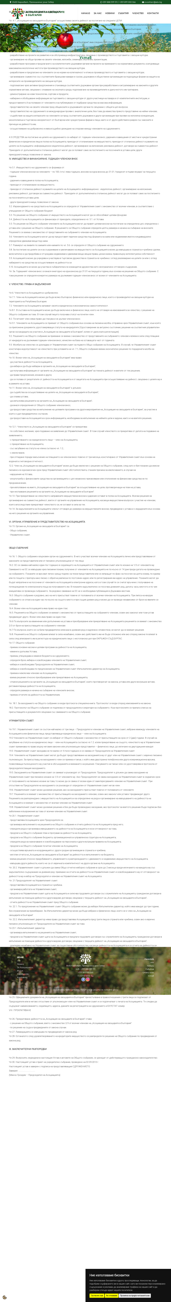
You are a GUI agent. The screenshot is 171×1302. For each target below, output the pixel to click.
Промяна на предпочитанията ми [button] (134, 1296)
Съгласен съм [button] (97, 1296)
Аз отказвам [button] (111, 1296)
